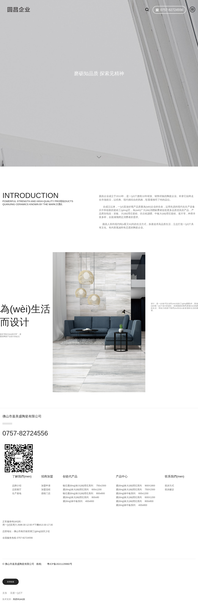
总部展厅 (16, 489)
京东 (4, 593)
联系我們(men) (174, 476)
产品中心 (122, 476)
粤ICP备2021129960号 (59, 564)
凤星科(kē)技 (19, 599)
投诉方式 (169, 485)
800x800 (100, 493)
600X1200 (150, 497)
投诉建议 (169, 489)
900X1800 (150, 485)
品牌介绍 (16, 485)
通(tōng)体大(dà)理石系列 (76, 489)
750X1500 (150, 489)
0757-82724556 (171, 10)
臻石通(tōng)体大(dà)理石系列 (78, 485)
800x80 (95, 497)
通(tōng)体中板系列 (72, 501)
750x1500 (101, 485)
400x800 (89, 501)
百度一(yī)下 (16, 593)
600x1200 (97, 489)
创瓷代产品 (70, 476)
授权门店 (45, 493)
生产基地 (16, 493)
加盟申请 (45, 485)
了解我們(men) (22, 476)
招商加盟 (47, 476)
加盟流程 (45, 489)
